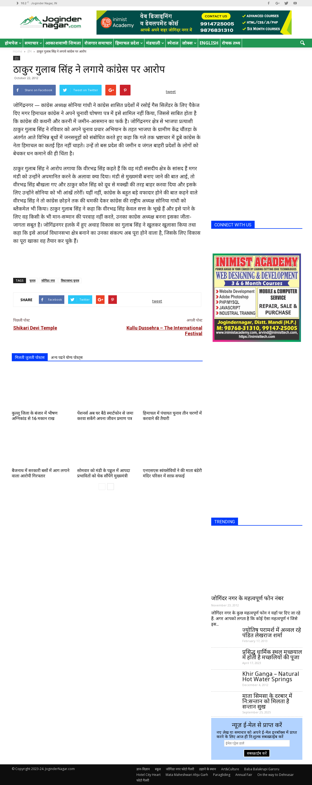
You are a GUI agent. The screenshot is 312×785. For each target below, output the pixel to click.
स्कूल (158, 769)
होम (16, 58)
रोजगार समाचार (98, 43)
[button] (302, 43)
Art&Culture (230, 769)
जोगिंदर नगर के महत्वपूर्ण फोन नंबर (247, 598)
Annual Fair (243, 774)
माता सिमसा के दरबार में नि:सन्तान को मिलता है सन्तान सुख (267, 701)
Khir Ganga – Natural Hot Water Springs (270, 676)
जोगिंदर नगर (48, 280)
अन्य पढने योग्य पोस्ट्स (67, 357)
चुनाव (32, 280)
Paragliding (221, 774)
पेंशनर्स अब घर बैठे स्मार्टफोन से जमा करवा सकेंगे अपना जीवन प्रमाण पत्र (105, 416)
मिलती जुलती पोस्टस (29, 357)
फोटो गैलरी (142, 780)
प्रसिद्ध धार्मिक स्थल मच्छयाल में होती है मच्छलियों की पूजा (272, 654)
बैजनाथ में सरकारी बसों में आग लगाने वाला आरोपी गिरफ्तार (40, 473)
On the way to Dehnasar (275, 774)
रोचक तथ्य (231, 43)
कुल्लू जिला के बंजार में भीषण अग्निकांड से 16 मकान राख (35, 416)
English (209, 43)
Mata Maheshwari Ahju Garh (187, 774)
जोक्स (189, 43)
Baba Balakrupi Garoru (261, 769)
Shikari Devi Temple (35, 328)
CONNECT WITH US (232, 225)
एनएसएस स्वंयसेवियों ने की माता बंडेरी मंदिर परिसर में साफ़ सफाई (172, 473)
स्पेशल (173, 43)
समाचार (33, 43)
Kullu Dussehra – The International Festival (164, 330)
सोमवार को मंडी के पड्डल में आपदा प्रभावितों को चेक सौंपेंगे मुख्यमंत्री (103, 473)
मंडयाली (155, 43)
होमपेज (13, 43)
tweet (171, 91)
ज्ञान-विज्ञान (143, 769)
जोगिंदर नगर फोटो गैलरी (180, 769)
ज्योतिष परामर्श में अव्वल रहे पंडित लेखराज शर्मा (271, 632)
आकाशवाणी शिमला (63, 43)
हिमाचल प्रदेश (129, 43)
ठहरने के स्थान (207, 769)
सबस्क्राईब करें (257, 753)
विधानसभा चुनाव (70, 280)
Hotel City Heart (148, 774)
